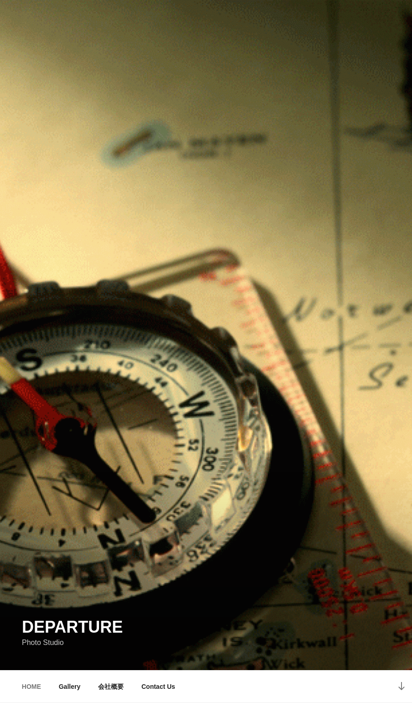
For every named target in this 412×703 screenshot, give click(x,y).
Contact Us (158, 686)
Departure (72, 627)
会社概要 (111, 686)
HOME (31, 686)
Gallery (69, 686)
